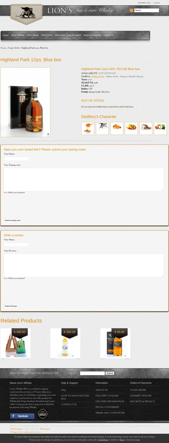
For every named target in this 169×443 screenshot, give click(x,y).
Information (60, 35)
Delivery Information (110, 410)
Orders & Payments (92, 35)
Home (6, 35)
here (122, 439)
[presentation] (27, 211)
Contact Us (108, 35)
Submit (110, 382)
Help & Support (74, 35)
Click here (103, 439)
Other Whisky (33, 35)
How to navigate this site (75, 407)
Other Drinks (46, 35)
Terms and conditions (110, 422)
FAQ (63, 399)
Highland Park (97, 76)
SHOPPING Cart (144, 3)
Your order (138, 399)
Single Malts (13, 48)
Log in (156, 3)
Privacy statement (107, 416)
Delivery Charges (107, 405)
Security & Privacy (142, 410)
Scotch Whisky (17, 35)
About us (102, 399)
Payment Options (140, 405)
